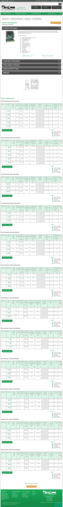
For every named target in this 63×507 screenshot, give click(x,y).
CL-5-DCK (8, 186)
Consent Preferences (58, 502)
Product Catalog (7, 13)
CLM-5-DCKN (9, 402)
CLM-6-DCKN (9, 406)
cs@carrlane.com (21, 8)
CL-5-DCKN (8, 215)
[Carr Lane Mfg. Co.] (8, 8)
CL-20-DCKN (9, 150)
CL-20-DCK (8, 113)
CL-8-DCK (8, 244)
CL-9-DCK (8, 252)
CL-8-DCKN (9, 277)
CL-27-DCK (8, 241)
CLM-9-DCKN (9, 467)
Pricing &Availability (35, 7)
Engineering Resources (21, 13)
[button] (31, 61)
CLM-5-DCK (9, 372)
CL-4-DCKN (8, 212)
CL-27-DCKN (9, 273)
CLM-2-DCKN (9, 342)
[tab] (31, 28)
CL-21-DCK (8, 248)
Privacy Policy (42, 502)
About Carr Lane (51, 13)
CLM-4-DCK (9, 368)
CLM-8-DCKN (9, 463)
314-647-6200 (21, 7)
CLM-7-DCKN (9, 459)
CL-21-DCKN (9, 281)
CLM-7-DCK (9, 429)
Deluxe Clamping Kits (7, 98)
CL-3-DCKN (9, 157)
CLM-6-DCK (9, 376)
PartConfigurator (57, 7)
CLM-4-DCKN (9, 399)
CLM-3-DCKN (9, 345)
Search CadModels (45, 7)
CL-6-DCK (8, 190)
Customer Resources (36, 13)
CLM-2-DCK (9, 311)
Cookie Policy (47, 502)
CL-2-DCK (8, 117)
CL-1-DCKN (9, 146)
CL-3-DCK (8, 121)
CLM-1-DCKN (9, 338)
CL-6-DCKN (8, 219)
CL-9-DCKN (9, 285)
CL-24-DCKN (9, 161)
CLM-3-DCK (9, 315)
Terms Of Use (52, 502)
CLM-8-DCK (9, 433)
